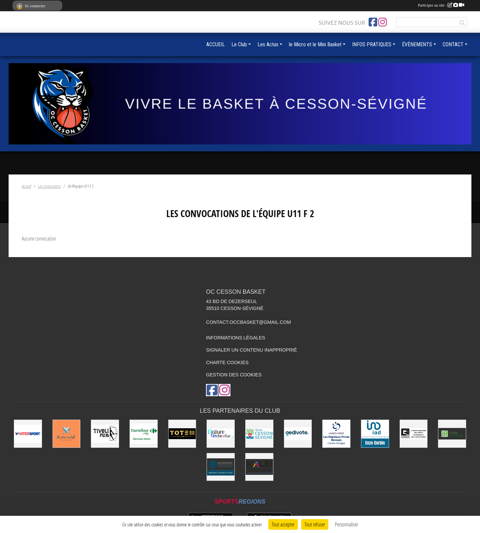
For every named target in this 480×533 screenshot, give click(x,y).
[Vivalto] (336, 434)
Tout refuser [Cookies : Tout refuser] (314, 524)
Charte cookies (227, 362)
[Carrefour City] (144, 434)
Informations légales (235, 337)
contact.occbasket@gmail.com (248, 322)
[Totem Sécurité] (182, 434)
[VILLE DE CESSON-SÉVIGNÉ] (259, 434)
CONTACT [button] (453, 44)
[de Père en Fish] (67, 434)
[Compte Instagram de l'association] (382, 22)
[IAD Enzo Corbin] (375, 434)
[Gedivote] (298, 434)
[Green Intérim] (414, 434)
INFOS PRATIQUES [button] (371, 44)
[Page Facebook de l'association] (373, 22)
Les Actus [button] (268, 44)
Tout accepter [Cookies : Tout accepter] (283, 524)
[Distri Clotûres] (452, 434)
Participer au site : (441, 5)
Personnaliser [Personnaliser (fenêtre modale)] (346, 524)
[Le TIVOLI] (105, 434)
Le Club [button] (239, 44)
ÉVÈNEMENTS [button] (417, 44)
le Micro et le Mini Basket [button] (315, 44)
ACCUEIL (215, 44)
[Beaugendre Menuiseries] (221, 467)
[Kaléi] (259, 467)
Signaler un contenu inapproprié (251, 350)
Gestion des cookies (233, 374)
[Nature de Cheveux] (221, 434)
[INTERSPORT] (28, 434)
